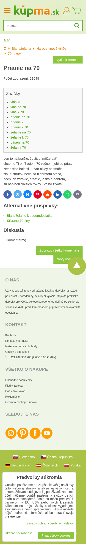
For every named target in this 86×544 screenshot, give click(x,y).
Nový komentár (68, 259)
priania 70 (18, 122)
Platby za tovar (14, 385)
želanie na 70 (21, 132)
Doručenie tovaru (15, 391)
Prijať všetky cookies (56, 535)
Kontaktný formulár (16, 340)
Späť (6, 40)
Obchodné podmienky (18, 380)
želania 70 (18, 147)
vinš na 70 (18, 107)
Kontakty (10, 335)
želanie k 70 (20, 137)
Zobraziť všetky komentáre (59, 250)
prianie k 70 (19, 127)
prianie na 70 (20, 117)
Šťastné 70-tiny (18, 221)
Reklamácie (12, 396)
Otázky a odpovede (17, 351)
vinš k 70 (17, 112)
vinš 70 (16, 102)
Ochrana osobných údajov (21, 402)
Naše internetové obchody (21, 346)
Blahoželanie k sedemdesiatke (30, 215)
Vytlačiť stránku (67, 60)
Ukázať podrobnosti (18, 533)
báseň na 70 (20, 142)
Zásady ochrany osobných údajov (50, 523)
